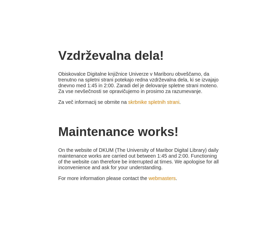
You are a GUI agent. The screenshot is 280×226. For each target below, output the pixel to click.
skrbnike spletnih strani (153, 102)
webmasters (162, 178)
